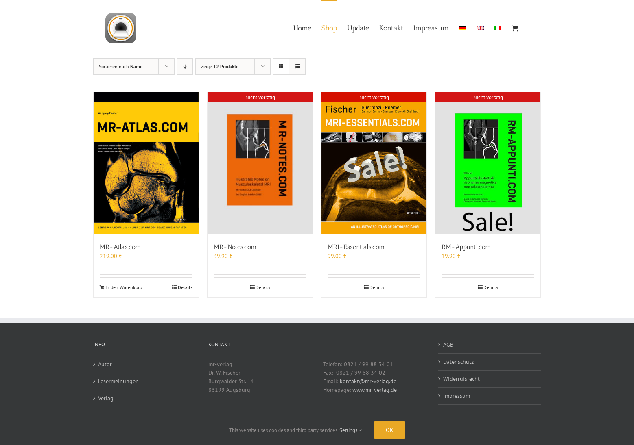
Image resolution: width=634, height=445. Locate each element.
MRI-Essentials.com (356, 247)
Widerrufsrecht (461, 378)
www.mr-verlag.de (374, 389)
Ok (390, 430)
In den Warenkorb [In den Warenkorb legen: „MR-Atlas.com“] (123, 287)
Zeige (219, 66)
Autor (105, 364)
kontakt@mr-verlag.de (368, 381)
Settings (350, 430)
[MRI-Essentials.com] (373, 163)
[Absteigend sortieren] (185, 66)
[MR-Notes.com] (260, 163)
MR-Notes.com (235, 247)
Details (185, 287)
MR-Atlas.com (120, 247)
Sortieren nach (120, 66)
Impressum (456, 395)
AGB (448, 344)
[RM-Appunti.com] (487, 163)
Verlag (106, 398)
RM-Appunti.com (466, 247)
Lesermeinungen (118, 381)
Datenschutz (458, 361)
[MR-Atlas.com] (146, 163)
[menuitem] (462, 27)
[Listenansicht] (297, 66)
